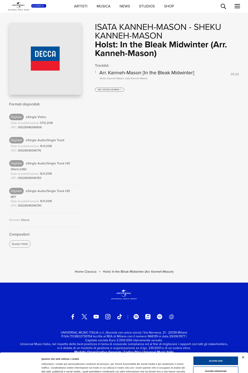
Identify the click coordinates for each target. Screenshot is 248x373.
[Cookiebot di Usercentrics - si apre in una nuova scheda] (20, 366)
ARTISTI (80, 6)
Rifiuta (216, 362)
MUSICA (104, 6)
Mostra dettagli (166, 366)
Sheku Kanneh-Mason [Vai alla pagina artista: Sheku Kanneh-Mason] (158, 31)
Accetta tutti (216, 342)
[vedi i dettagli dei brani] (109, 90)
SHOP (169, 6)
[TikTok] (119, 316)
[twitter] (84, 316)
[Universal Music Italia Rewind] (171, 316)
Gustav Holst (20, 244)
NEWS (125, 6)
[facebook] (72, 316)
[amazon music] (159, 316)
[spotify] (136, 316)
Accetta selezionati (215, 352)
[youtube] (96, 316)
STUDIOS (147, 6)
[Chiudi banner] (243, 338)
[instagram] (107, 316)
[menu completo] (237, 6)
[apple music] (147, 316)
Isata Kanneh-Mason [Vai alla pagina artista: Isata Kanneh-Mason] (141, 27)
